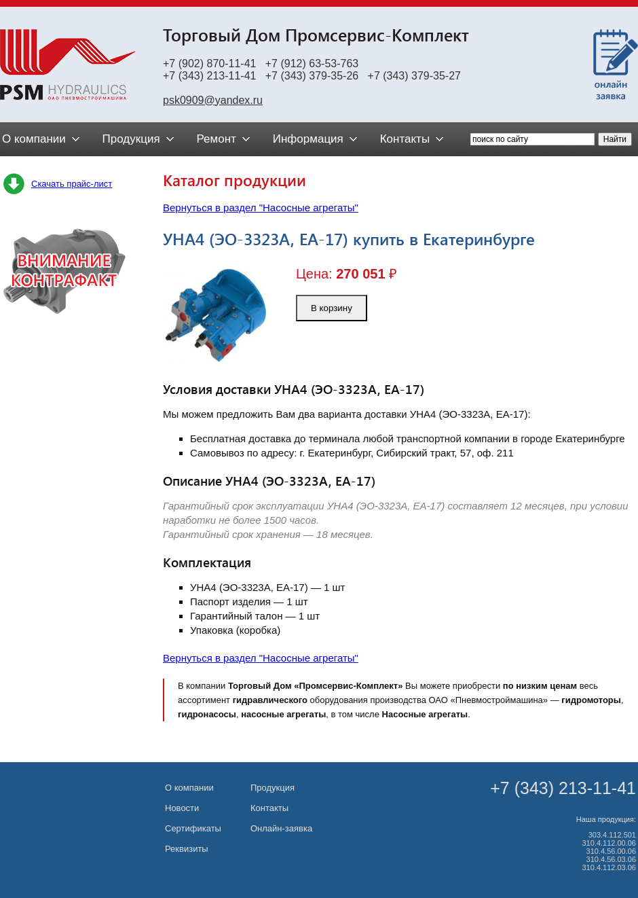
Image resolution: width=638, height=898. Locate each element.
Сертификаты (193, 828)
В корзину (331, 308)
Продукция (272, 788)
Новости (182, 808)
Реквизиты (186, 849)
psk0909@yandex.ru (213, 100)
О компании (189, 788)
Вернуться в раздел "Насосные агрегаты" (260, 207)
